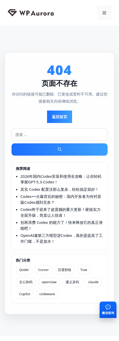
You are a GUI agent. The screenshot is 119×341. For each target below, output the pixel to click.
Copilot (24, 294)
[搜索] (59, 149)
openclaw (49, 282)
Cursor (43, 269)
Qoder (24, 269)
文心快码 (25, 282)
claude (93, 282)
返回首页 (59, 116)
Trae (83, 269)
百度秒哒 (64, 269)
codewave (47, 294)
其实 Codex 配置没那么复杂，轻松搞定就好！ (59, 189)
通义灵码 (72, 282)
